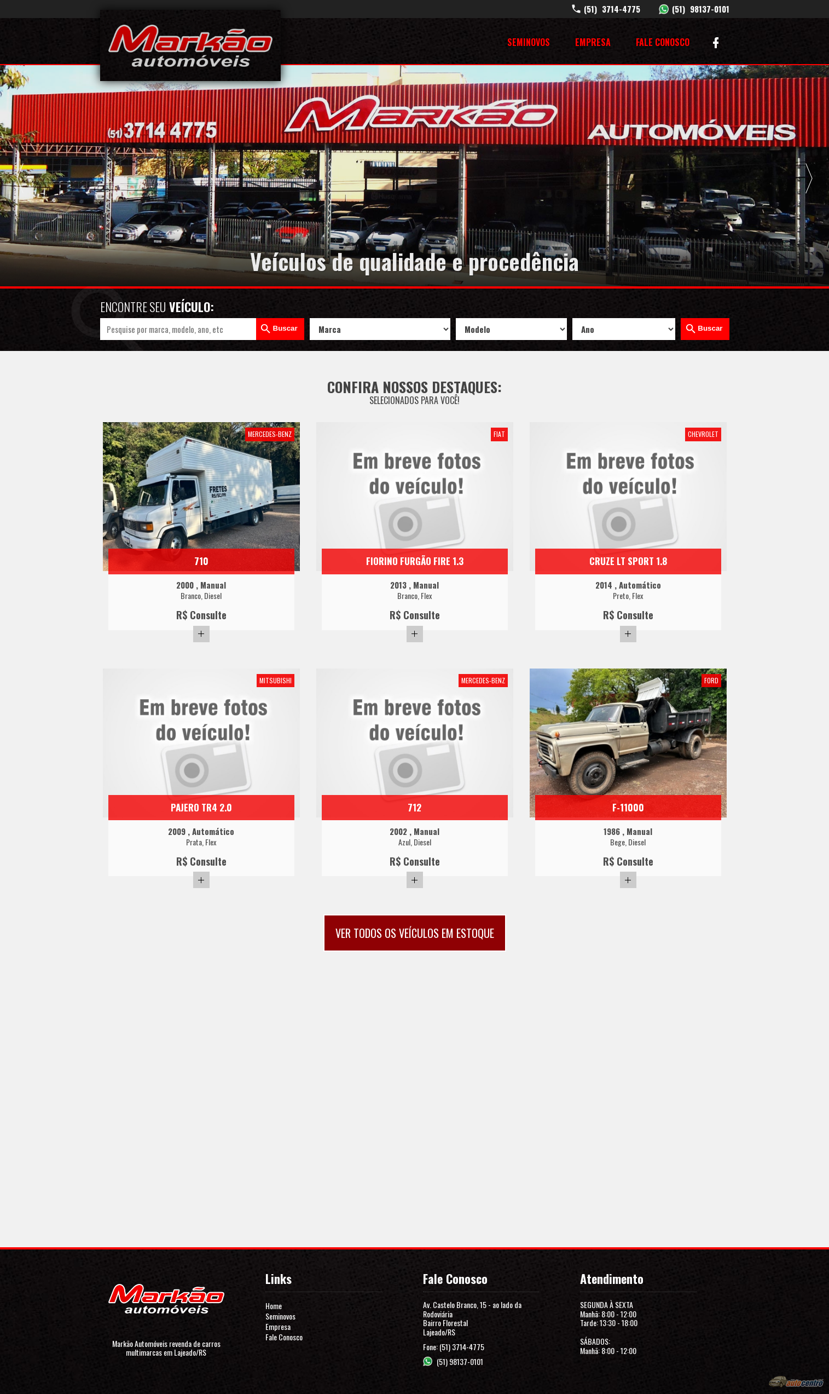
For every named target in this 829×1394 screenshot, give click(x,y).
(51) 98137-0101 (460, 1361)
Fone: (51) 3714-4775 (453, 1346)
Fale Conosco (662, 42)
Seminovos (528, 42)
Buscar (285, 328)
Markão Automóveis (190, 45)
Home (273, 1305)
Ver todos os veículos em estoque (414, 933)
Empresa (593, 42)
